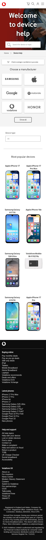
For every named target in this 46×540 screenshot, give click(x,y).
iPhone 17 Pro (8, 397)
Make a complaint (9, 445)
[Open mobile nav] (42, 4)
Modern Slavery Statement (13, 479)
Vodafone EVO (8, 380)
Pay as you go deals (10, 358)
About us (6, 472)
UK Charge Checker (10, 455)
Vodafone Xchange (10, 382)
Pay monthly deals (10, 356)
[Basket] (28, 4)
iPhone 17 (6, 402)
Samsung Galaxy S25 (11, 407)
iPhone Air (6, 399)
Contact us (6, 443)
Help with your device (11, 436)
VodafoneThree (8, 494)
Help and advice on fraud (12, 448)
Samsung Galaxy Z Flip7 (12, 409)
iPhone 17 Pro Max (10, 395)
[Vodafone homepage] (4, 4)
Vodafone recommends (12, 375)
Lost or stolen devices (11, 438)
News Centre (7, 477)
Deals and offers (9, 377)
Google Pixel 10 (9, 419)
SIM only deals (8, 361)
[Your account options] (37, 4)
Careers (5, 482)
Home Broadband (9, 370)
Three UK (6, 496)
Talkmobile (6, 491)
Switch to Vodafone (10, 484)
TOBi (4, 452)
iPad (4, 363)
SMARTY (6, 498)
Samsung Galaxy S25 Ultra (13, 404)
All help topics (8, 433)
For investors (7, 474)
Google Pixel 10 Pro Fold (12, 414)
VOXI (4, 489)
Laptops (5, 373)
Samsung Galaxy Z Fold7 (13, 411)
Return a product (9, 450)
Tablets (5, 365)
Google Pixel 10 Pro (10, 416)
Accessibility (7, 460)
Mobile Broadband (10, 368)
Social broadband (9, 457)
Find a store (7, 440)
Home (6, 53)
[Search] (33, 4)
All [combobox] (8, 139)
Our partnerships (9, 486)
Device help (17, 53)
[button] (23, 62)
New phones (7, 421)
